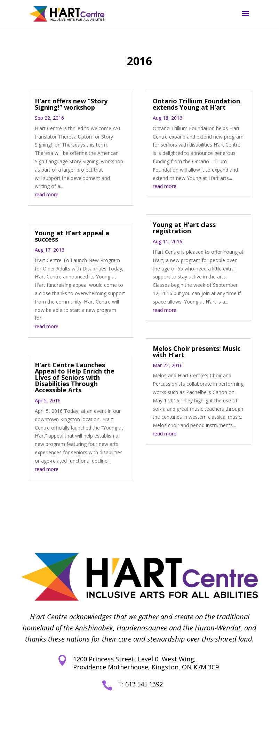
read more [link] (46, 194)
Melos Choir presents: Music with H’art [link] (196, 351)
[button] (245, 18)
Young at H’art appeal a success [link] (72, 236)
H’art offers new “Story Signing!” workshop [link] (71, 104)
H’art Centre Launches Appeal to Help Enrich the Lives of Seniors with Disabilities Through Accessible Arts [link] (74, 377)
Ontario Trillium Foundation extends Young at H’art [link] (196, 104)
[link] (66, 13)
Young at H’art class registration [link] (184, 227)
